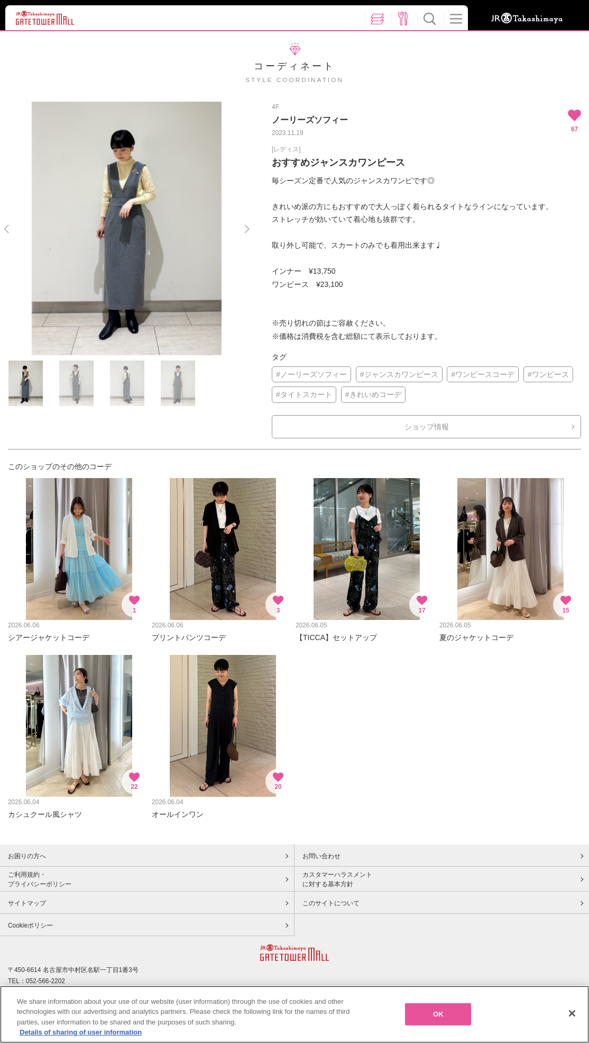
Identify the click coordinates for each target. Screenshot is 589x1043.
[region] (294, 1014)
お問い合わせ (321, 856)
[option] (126, 228)
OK (438, 1014)
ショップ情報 (426, 426)
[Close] (572, 1013)
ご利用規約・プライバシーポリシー (39, 879)
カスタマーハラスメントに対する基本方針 (337, 879)
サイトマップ (27, 903)
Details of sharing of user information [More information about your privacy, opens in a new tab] (81, 1032)
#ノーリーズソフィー (311, 374)
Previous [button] (6, 229)
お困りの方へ (27, 856)
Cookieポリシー (30, 925)
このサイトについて (331, 903)
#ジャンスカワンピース (399, 374)
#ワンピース (548, 374)
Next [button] (246, 229)
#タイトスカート (304, 394)
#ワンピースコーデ (482, 374)
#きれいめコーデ (373, 394)
